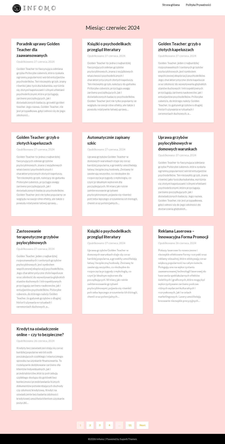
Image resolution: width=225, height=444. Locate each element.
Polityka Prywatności (198, 4)
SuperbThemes (128, 439)
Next (143, 425)
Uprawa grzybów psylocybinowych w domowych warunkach (177, 143)
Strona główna (171, 4)
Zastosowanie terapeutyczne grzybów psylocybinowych (38, 237)
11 (129, 425)
